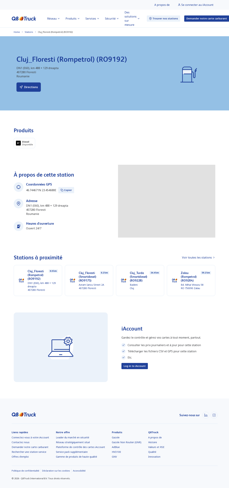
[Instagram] (214, 415)
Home (17, 31)
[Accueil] (24, 18)
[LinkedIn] (205, 415)
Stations (29, 31)
